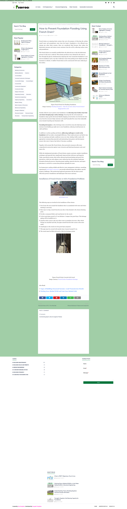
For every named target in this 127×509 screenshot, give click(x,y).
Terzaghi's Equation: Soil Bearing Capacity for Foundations (66, 499)
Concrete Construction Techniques (22, 78)
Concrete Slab (18, 83)
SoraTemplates (21, 506)
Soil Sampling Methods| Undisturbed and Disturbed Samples (105, 59)
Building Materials (19, 73)
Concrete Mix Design (19, 81)
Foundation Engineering (48, 24)
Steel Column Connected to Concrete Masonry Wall (106, 88)
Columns (27, 73)
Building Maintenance (29, 362)
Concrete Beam (18, 75)
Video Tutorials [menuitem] (73, 7)
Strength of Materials (19, 110)
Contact (21, 2)
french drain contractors (52, 169)
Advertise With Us (103, 506)
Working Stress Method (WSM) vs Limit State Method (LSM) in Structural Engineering (105, 37)
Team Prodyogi (43, 35)
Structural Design (29, 113)
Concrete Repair (29, 81)
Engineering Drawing (19, 94)
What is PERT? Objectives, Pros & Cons (64, 476)
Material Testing (18, 102)
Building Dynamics (29, 372)
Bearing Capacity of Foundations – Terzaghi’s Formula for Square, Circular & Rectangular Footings (105, 44)
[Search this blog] (22, 29)
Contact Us (112, 506)
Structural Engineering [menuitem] (61, 7)
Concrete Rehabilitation (29, 369)
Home (14, 2)
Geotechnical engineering (20, 97)
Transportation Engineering (28, 115)
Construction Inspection (29, 374)
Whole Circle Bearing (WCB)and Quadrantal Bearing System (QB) (105, 81)
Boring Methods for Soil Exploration (105, 73)
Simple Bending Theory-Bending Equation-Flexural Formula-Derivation (65, 491)
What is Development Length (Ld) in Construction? (27, 49)
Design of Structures (19, 91)
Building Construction (19, 70)
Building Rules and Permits (29, 365)
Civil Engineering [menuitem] (47, 7)
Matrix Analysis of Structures (21, 105)
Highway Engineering (19, 99)
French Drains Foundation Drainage (68, 279)
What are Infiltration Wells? (104, 96)
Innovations (29, 99)
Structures (17, 115)
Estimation (28, 94)
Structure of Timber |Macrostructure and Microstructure (104, 66)
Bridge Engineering (29, 367)
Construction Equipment (20, 86)
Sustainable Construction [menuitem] (86, 7)
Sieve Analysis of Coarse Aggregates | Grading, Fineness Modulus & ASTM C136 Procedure (27, 56)
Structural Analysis (19, 113)
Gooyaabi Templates (37, 506)
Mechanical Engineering (20, 107)
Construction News (19, 89)
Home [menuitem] (38, 7)
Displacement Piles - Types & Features (26, 41)
